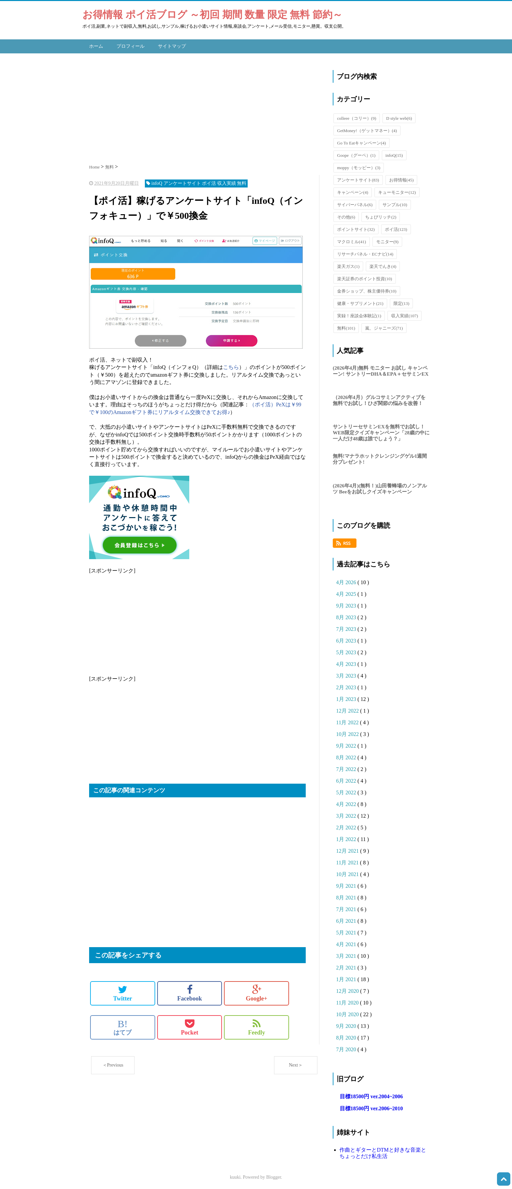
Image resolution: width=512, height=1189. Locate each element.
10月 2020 (348, 1013)
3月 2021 (346, 954)
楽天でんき (382, 264)
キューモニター (397, 190)
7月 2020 (346, 1048)
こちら (231, 365)
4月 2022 (346, 802)
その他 (346, 215)
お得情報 (401, 178)
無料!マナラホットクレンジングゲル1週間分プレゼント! (380, 457)
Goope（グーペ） (356, 153)
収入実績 (404, 314)
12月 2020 (348, 989)
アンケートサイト (358, 178)
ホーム (96, 45)
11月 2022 (348, 721)
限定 (402, 301)
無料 (346, 326)
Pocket (189, 1025)
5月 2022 (346, 791)
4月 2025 (346, 592)
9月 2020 (346, 1024)
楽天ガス (348, 264)
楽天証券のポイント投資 (364, 277)
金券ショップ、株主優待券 (367, 289)
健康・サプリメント (360, 301)
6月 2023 (346, 639)
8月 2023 (346, 616)
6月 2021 (346, 919)
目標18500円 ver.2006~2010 (371, 1107)
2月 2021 (346, 966)
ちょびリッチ (380, 215)
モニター (387, 240)
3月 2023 (346, 674)
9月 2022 (346, 744)
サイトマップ (172, 45)
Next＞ (295, 1063)
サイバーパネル (354, 203)
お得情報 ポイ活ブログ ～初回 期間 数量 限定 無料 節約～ (212, 14)
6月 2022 (346, 779)
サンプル (394, 203)
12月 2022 (348, 709)
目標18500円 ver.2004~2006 (371, 1095)
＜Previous (112, 1063)
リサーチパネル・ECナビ (365, 252)
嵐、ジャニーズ (384, 326)
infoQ (394, 153)
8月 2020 (346, 1036)
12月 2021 (348, 849)
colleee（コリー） (356, 116)
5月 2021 (346, 931)
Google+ (256, 991)
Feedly (256, 1025)
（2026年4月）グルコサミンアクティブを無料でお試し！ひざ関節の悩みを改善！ (379, 398)
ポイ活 (396, 227)
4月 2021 (346, 942)
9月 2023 (346, 604)
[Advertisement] (204, 105)
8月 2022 (346, 756)
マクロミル (351, 240)
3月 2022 (346, 814)
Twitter (122, 991)
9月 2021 (346, 884)
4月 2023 (346, 662)
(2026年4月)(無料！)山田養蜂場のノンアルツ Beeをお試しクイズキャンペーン (380, 487)
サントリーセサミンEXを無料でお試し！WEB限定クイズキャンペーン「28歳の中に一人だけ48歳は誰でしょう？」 (381, 431)
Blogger (273, 1175)
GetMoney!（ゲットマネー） (367, 128)
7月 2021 (346, 907)
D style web (399, 116)
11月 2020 (348, 1001)
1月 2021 (346, 977)
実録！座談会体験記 (359, 314)
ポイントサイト (356, 227)
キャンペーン (352, 190)
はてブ (122, 1025)
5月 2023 (346, 651)
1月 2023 (346, 697)
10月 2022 (348, 732)
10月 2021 (348, 872)
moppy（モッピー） (358, 165)
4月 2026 (346, 580)
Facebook (189, 991)
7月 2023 (346, 627)
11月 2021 (348, 861)
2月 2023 (346, 686)
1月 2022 (346, 837)
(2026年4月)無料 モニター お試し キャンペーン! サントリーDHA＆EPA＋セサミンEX (381, 369)
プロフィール (130, 45)
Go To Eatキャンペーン (361, 141)
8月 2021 (346, 896)
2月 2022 (346, 826)
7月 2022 (346, 767)
